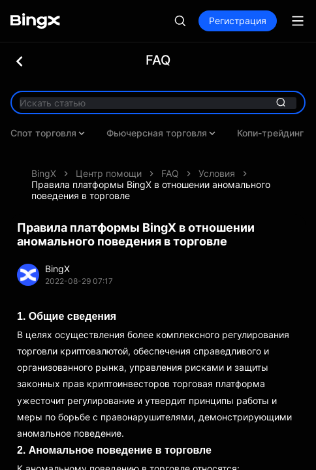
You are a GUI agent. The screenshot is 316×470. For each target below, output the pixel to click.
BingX (43, 153)
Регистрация (237, 20)
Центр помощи (109, 153)
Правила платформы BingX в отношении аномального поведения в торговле (150, 170)
